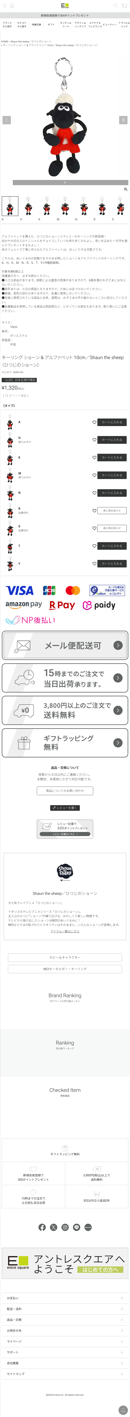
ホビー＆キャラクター (64, 957)
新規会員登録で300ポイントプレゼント (65, 15)
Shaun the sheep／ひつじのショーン (31, 41)
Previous (7, 120)
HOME (4, 41)
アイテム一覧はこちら (65, 931)
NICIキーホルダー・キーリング (65, 969)
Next (123, 120)
